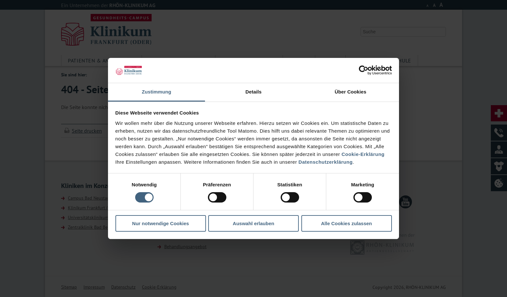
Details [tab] (253, 91)
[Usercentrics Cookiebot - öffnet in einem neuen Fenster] (363, 70)
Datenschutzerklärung (325, 162)
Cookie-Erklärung (362, 154)
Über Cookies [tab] (350, 91)
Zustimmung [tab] (156, 91)
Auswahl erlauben (253, 223)
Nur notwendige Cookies (160, 223)
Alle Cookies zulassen (346, 223)
